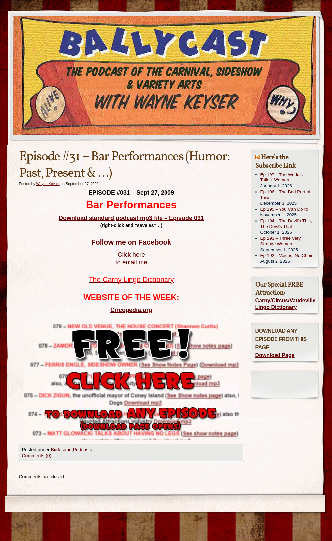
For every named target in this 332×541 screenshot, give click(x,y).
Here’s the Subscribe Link (275, 162)
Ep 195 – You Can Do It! (284, 209)
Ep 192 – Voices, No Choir (286, 255)
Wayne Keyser (47, 184)
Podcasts (82, 449)
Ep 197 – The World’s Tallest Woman (281, 177)
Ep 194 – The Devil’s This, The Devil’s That (286, 223)
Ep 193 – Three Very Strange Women (280, 241)
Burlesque (61, 449)
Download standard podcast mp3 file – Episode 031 (131, 218)
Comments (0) (37, 455)
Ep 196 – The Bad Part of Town (285, 194)
